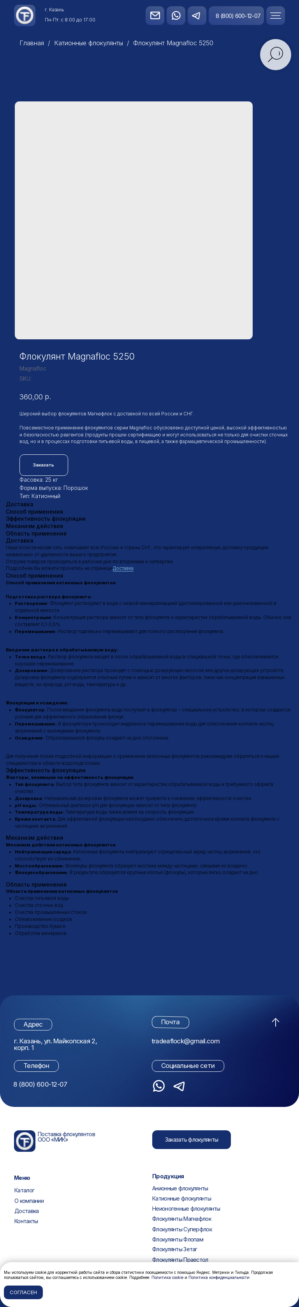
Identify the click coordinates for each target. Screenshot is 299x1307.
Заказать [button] (43, 465)
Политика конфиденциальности (219, 1277)
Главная (31, 43)
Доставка (123, 568)
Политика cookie (167, 1277)
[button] (282, 15)
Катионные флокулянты (88, 43)
